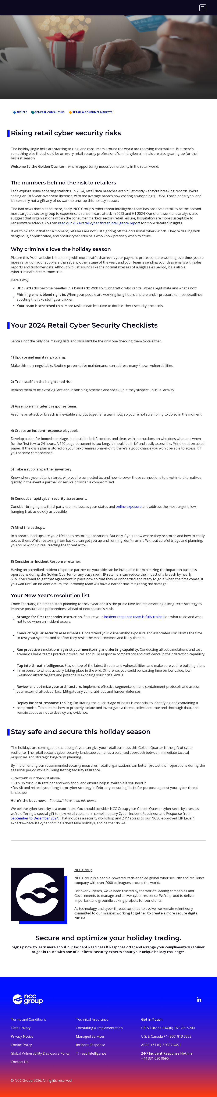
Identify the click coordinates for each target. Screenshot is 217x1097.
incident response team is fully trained (133, 616)
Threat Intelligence (91, 1053)
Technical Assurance (92, 1019)
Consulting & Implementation (99, 1028)
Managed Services (90, 1036)
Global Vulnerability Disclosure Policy (40, 1053)
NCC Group (83, 870)
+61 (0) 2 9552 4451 (165, 1045)
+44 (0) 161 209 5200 (178, 1028)
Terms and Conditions (28, 1019)
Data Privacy (21, 1028)
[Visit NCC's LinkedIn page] (198, 999)
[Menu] (202, 7)
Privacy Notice (22, 1036)
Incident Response (90, 1045)
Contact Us (19, 1061)
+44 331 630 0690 (155, 1058)
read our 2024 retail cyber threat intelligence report (99, 223)
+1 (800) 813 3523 (177, 1036)
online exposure (129, 506)
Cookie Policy (21, 1045)
